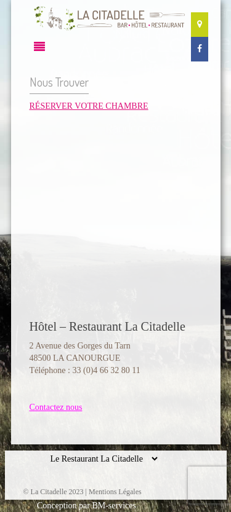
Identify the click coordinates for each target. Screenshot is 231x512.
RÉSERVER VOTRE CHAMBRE (89, 106)
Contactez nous (56, 407)
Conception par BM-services (86, 505)
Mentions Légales (115, 491)
